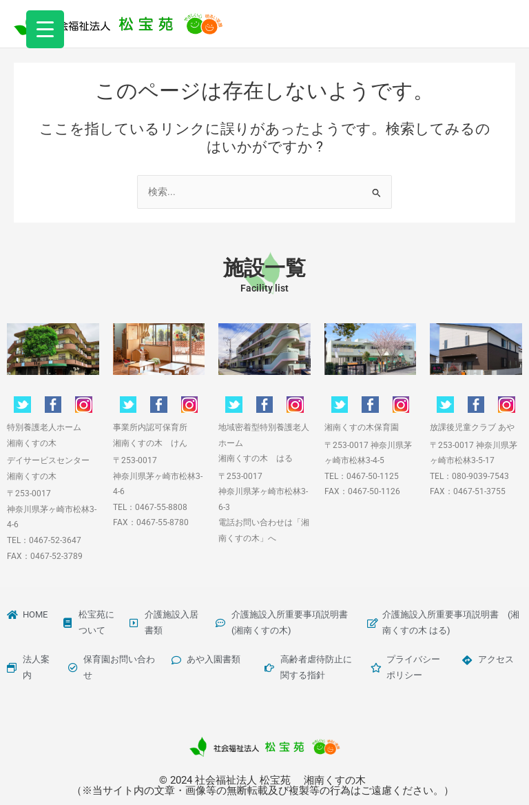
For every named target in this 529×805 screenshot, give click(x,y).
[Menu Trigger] (45, 29)
